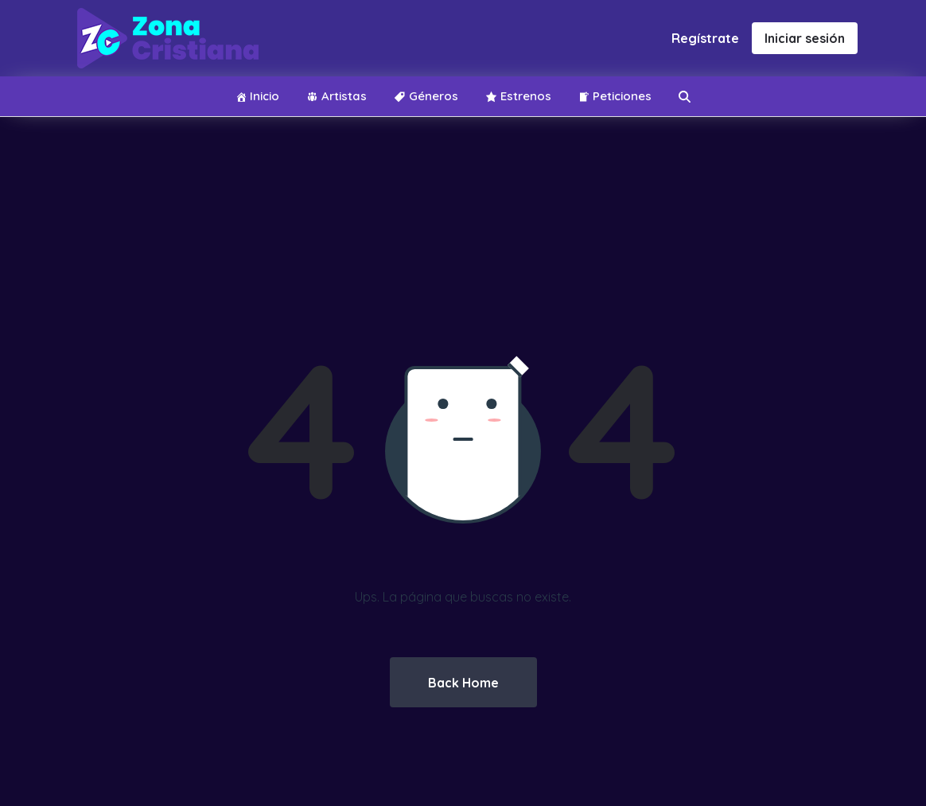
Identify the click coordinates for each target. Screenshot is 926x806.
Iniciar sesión (805, 38)
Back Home (463, 683)
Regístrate (705, 38)
